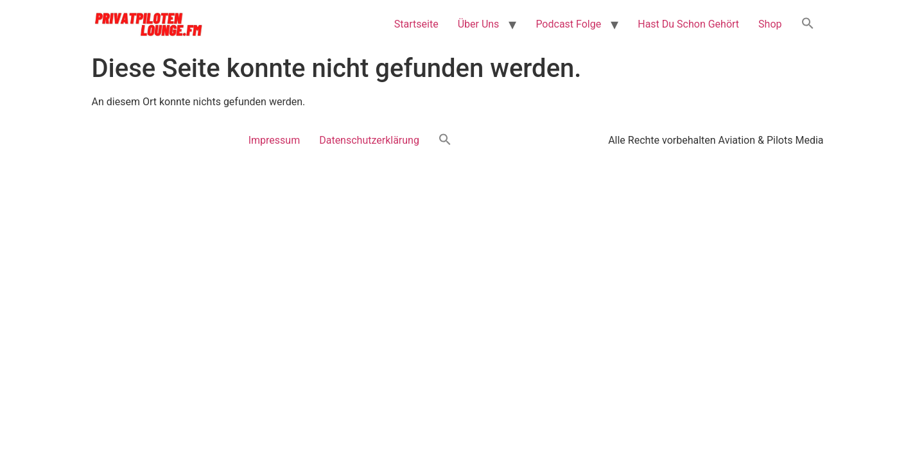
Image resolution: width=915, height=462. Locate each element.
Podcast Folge (568, 24)
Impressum (274, 140)
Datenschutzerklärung (369, 140)
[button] (808, 24)
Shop (769, 24)
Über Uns (479, 24)
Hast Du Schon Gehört (688, 24)
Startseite (416, 24)
